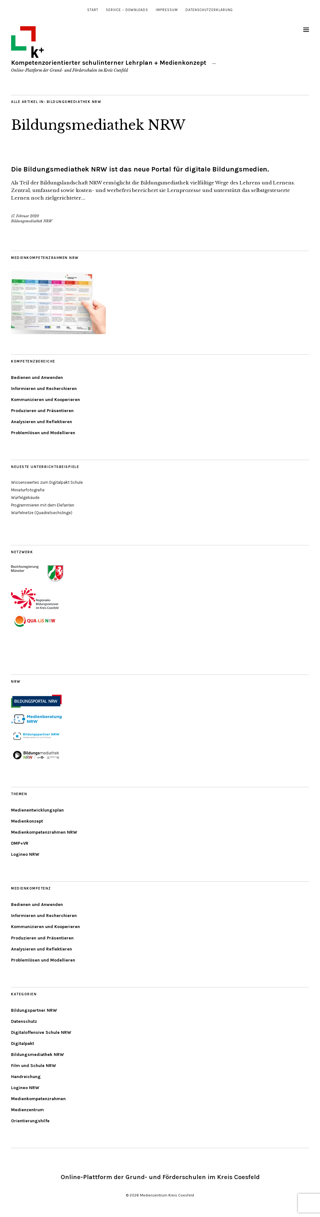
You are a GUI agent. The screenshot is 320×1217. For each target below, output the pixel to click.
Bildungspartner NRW (34, 1010)
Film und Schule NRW (33, 1065)
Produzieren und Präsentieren (42, 410)
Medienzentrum (27, 1109)
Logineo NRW (25, 854)
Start (92, 10)
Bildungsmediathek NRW (98, 125)
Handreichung (26, 1076)
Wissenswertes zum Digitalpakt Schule (47, 482)
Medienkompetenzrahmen (38, 1098)
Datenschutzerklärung (209, 10)
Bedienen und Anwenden (37, 377)
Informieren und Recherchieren (44, 388)
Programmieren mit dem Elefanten (42, 505)
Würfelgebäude (25, 497)
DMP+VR (19, 843)
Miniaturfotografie (28, 490)
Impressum (167, 10)
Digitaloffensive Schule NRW (41, 1032)
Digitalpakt (22, 1043)
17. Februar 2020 (25, 216)
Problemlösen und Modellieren (43, 432)
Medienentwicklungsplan (37, 810)
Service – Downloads (127, 10)
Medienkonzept (27, 821)
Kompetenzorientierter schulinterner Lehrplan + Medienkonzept (108, 62)
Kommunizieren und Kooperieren (45, 399)
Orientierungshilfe (30, 1121)
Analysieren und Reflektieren (41, 421)
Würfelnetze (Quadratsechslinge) (41, 512)
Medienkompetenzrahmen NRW (44, 832)
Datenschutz (24, 1021)
